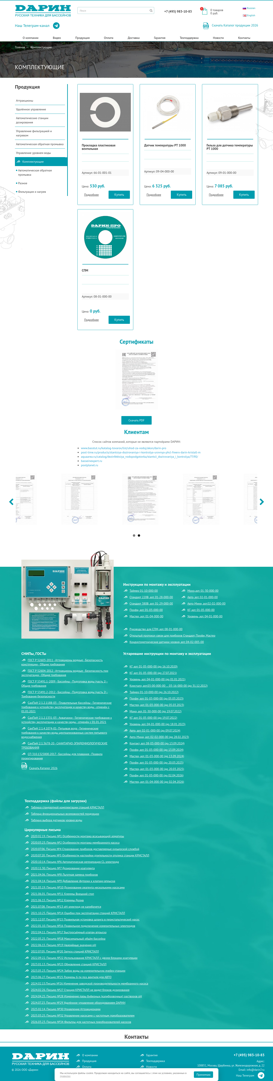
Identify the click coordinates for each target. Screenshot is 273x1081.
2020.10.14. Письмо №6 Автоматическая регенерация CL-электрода (75, 862)
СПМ (85, 270)
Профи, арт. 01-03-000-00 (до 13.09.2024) (157, 750)
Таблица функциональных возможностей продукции (65, 814)
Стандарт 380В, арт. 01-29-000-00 (151, 603)
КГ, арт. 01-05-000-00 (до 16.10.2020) (154, 666)
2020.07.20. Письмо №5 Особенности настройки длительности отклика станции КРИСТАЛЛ (90, 855)
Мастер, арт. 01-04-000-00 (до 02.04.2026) (157, 782)
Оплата (108, 38)
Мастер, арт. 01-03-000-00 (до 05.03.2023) (157, 705)
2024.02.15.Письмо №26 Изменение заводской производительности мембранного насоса (89, 983)
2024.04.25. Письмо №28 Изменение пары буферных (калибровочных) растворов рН (86, 996)
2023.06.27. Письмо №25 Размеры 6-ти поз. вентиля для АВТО (71, 977)
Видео (57, 38)
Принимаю (203, 1075)
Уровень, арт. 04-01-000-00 (204, 616)
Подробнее (91, 195)
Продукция (82, 38)
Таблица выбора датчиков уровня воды (56, 820)
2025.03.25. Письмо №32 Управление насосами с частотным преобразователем (83, 1015)
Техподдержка (189, 38)
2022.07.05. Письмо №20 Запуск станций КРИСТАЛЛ (65, 951)
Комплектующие (41, 47)
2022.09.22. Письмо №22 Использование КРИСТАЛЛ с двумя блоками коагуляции (84, 958)
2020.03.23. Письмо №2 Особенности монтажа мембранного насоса (75, 842)
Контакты (244, 38)
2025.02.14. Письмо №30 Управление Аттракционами (65, 1009)
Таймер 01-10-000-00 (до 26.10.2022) (154, 692)
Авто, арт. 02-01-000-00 (202, 597)
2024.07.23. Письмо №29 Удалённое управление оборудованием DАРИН (78, 1003)
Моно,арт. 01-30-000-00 (202, 591)
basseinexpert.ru (91, 461)
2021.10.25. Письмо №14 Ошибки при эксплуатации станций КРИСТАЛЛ (78, 913)
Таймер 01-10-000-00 (144, 591)
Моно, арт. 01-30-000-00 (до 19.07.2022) (156, 711)
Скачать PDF (137, 420)
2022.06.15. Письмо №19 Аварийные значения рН (63, 945)
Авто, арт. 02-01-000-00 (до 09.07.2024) (155, 730)
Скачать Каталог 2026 (43, 768)
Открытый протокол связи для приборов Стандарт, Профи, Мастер (172, 635)
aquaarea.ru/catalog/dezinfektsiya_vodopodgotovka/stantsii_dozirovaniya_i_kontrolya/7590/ (139, 457)
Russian (249, 8)
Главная (20, 47)
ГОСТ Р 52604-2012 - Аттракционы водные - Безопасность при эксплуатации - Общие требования (64, 673)
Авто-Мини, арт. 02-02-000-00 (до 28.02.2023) (159, 737)
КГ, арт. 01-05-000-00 (201, 610)
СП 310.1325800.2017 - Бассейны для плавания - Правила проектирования (62, 756)
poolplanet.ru (89, 465)
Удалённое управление (31, 109)
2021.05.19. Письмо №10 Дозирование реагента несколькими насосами (78, 887)
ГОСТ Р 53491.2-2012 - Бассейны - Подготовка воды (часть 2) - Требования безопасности (64, 694)
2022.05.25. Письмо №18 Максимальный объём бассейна (68, 939)
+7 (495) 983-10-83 (178, 11)
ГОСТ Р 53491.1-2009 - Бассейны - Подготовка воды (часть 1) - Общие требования (64, 683)
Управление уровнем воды (33, 153)
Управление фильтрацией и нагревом (34, 133)
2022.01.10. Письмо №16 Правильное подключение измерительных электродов (83, 926)
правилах (65, 1076)
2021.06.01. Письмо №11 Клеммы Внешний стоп (62, 894)
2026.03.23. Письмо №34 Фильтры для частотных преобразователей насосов (81, 1022)
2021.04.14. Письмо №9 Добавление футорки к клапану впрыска (73, 881)
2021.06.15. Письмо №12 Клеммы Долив (57, 900)
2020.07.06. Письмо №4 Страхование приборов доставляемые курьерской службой (85, 849)
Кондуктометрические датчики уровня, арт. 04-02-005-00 (167, 642)
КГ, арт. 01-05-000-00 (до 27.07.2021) (153, 673)
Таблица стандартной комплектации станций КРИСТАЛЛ (67, 807)
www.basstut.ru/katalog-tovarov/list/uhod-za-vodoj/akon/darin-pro (123, 448)
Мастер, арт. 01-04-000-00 (146, 616)
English (249, 15)
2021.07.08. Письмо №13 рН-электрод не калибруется (66, 907)
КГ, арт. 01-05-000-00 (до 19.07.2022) (153, 718)
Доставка (134, 38)
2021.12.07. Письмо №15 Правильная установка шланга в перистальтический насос (85, 919)
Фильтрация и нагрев (32, 192)
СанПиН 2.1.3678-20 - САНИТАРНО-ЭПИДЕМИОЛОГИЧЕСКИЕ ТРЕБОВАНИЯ (64, 745)
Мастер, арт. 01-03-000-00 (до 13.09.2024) (157, 756)
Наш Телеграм (250, 1075)
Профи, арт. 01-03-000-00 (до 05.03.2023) (157, 698)
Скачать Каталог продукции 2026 (234, 25)
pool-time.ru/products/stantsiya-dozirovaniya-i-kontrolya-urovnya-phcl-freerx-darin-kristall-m (141, 452)
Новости (218, 38)
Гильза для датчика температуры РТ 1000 (229, 147)
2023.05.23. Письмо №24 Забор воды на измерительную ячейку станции (78, 971)
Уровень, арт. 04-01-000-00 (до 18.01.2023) (158, 724)
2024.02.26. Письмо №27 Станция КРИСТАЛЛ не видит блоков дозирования (80, 990)
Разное (22, 183)
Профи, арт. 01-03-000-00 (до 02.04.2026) (157, 775)
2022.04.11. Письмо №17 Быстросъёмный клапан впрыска (68, 932)
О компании (31, 38)
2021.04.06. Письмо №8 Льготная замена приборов (64, 874)
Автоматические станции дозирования (32, 120)
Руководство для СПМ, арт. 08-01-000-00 (156, 629)
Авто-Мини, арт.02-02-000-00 (206, 603)
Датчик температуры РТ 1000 (165, 145)
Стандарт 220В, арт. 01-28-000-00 (151, 597)
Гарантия (160, 38)
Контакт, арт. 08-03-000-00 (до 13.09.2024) (157, 743)
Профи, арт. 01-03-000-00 (146, 610)
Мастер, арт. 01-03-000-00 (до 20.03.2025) (157, 769)
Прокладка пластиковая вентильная (99, 147)
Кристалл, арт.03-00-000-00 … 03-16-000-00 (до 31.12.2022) (169, 686)
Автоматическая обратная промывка (40, 144)
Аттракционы (24, 100)
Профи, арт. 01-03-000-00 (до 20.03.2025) (157, 762)
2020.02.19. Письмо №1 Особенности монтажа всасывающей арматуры (77, 836)
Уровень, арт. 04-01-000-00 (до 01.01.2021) (158, 679)
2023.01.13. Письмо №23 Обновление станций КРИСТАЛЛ (68, 964)
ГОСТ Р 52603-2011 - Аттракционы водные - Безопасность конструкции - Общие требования (62, 662)
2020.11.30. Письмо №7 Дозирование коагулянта (63, 868)
